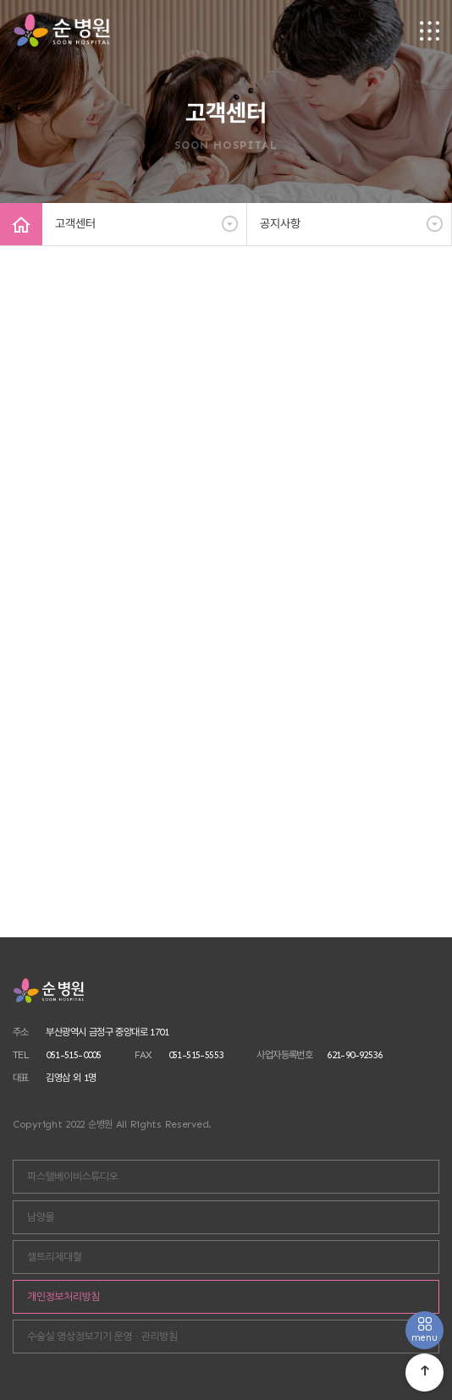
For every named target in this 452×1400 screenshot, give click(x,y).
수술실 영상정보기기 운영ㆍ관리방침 (102, 1336)
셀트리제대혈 (54, 1257)
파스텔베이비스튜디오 (73, 1177)
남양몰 (40, 1217)
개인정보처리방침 (63, 1297)
